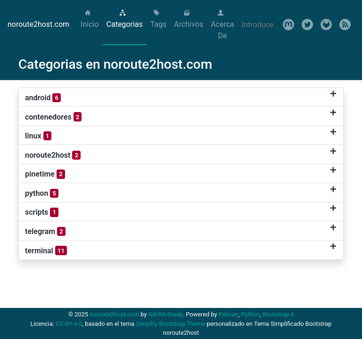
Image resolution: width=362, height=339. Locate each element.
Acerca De (222, 25)
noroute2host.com (38, 24)
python (41, 193)
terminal (46, 250)
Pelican (229, 314)
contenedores (53, 116)
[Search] (258, 24)
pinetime (45, 174)
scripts (41, 212)
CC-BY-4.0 (69, 323)
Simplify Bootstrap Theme (170, 323)
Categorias (125, 19)
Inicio (91, 19)
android (43, 98)
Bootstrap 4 (278, 314)
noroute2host (53, 155)
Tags (158, 19)
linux (38, 136)
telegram (45, 231)
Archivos (188, 19)
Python (250, 314)
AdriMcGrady (165, 314)
